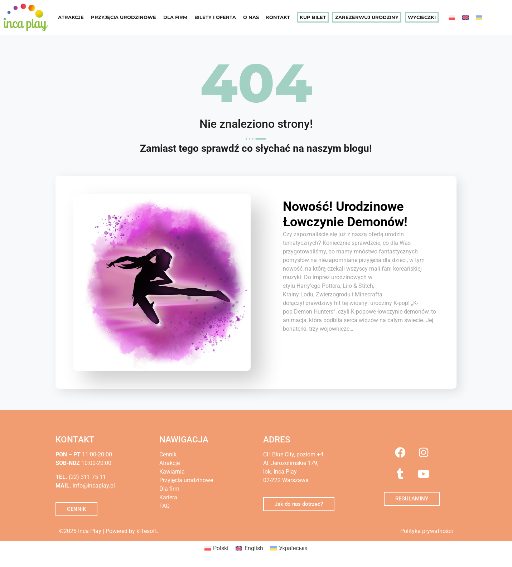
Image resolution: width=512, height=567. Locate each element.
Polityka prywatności (426, 531)
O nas (251, 17)
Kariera (168, 497)
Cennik (168, 454)
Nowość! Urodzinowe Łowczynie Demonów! (345, 214)
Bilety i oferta (215, 17)
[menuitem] (452, 17)
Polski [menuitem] (220, 548)
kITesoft (146, 531)
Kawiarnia (172, 471)
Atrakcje (71, 17)
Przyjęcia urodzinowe (123, 17)
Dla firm (175, 17)
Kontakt (278, 17)
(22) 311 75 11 (86, 477)
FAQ (164, 506)
